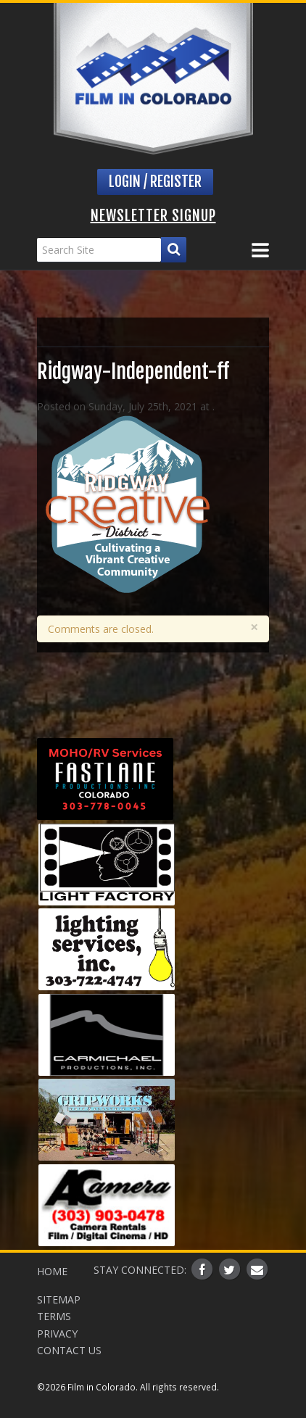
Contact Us (69, 1350)
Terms (54, 1316)
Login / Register (155, 182)
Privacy (57, 1333)
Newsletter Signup (153, 216)
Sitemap (58, 1299)
